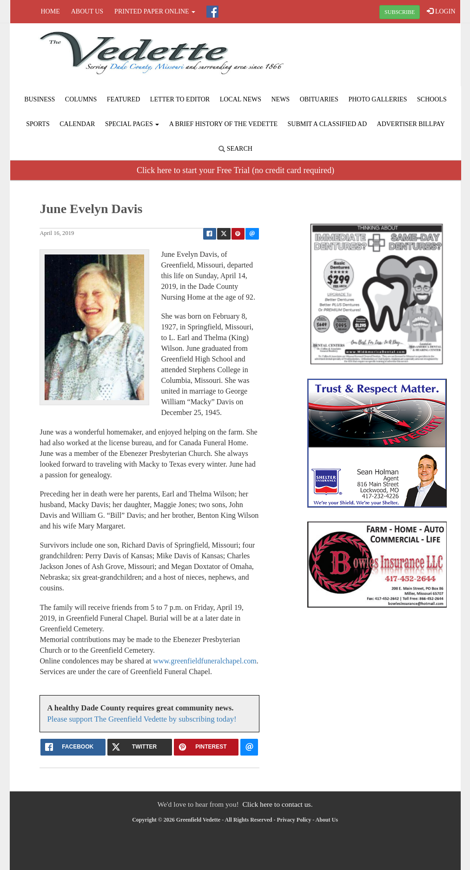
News (280, 99)
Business (39, 99)
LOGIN (441, 11)
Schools (432, 99)
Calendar (77, 123)
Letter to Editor (180, 99)
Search (235, 148)
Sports (38, 123)
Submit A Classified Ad (327, 123)
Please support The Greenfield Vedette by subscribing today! (141, 719)
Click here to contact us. (277, 804)
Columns (81, 99)
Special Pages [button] (132, 123)
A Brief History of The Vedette (223, 123)
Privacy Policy (294, 819)
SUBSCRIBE (399, 12)
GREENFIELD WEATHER (384, 58)
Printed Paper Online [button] (154, 11)
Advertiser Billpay (411, 123)
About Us (87, 11)
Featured (123, 99)
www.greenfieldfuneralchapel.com (204, 661)
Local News (240, 99)
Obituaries (319, 99)
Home (50, 11)
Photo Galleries (377, 99)
